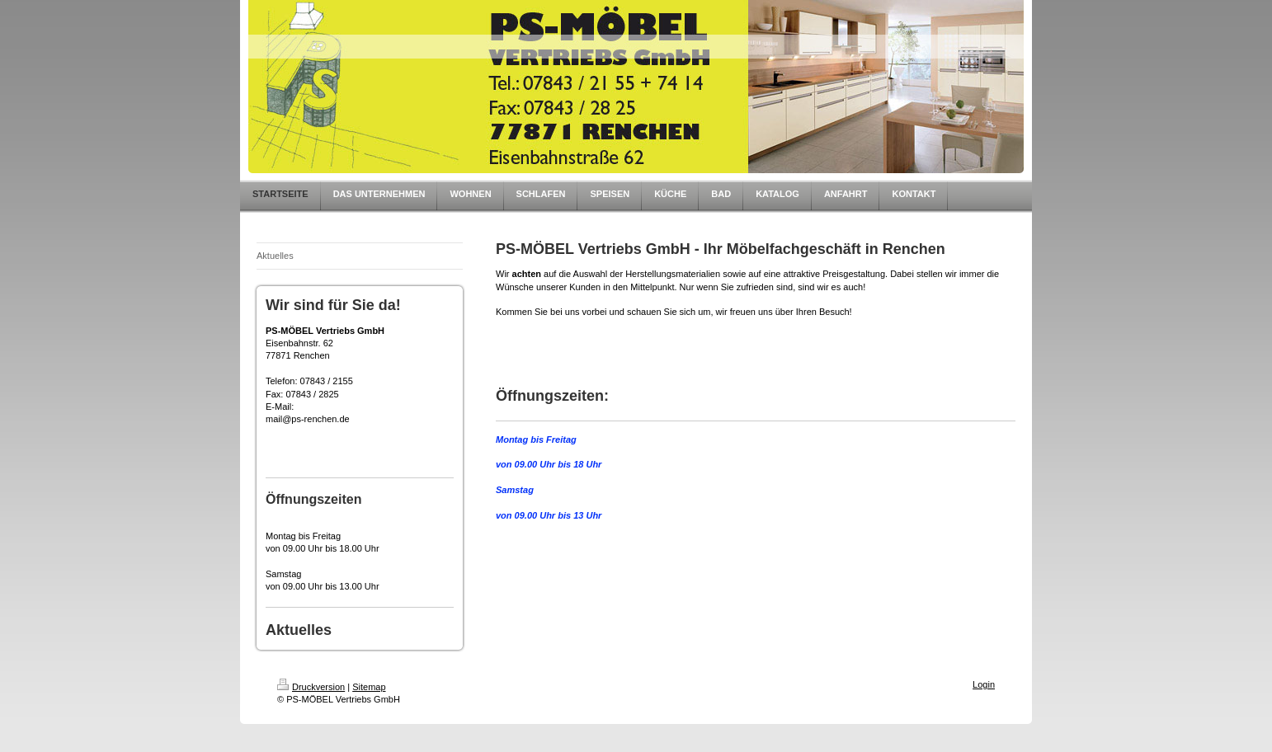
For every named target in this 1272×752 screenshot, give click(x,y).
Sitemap (368, 687)
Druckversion (311, 687)
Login (984, 684)
